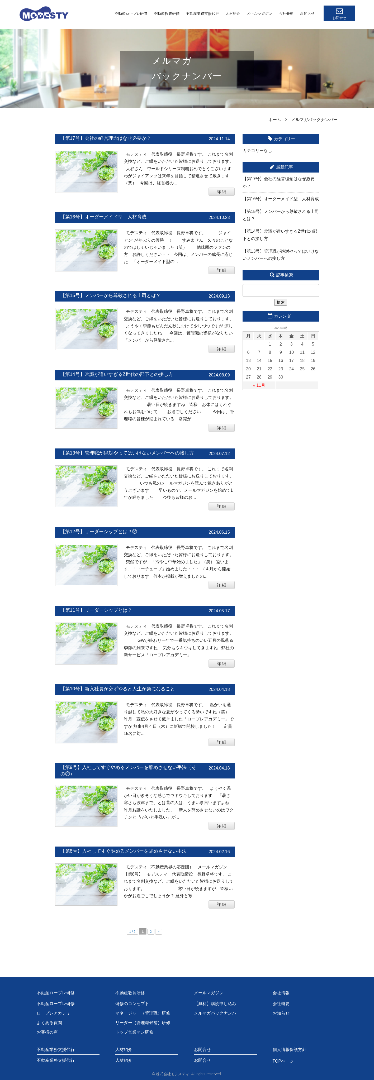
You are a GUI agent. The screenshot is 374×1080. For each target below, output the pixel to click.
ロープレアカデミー (56, 1013)
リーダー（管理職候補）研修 (142, 1022)
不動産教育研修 (166, 13)
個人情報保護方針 (289, 1049)
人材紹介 (232, 13)
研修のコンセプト (132, 1003)
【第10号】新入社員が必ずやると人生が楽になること (117, 688)
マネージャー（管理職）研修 (142, 1013)
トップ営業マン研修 (134, 1032)
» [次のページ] (159, 932)
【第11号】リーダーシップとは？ (96, 610)
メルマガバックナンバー (217, 1013)
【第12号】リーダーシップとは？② (98, 531)
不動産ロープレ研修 (131, 13)
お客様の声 (47, 1032)
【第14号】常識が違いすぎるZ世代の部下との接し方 (116, 374)
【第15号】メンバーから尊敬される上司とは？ (110, 295)
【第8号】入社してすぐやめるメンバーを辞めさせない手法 (123, 851)
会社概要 (286, 13)
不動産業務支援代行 (202, 13)
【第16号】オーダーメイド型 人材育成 (103, 216)
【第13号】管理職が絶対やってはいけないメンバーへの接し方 (127, 453)
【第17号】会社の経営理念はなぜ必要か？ (105, 138)
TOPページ (283, 1061)
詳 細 (221, 191)
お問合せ (202, 1060)
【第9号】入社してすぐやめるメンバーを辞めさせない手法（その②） (128, 770)
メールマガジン (259, 13)
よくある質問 (49, 1022)
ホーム (274, 119)
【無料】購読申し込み (215, 1003)
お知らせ (307, 13)
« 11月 (259, 385)
